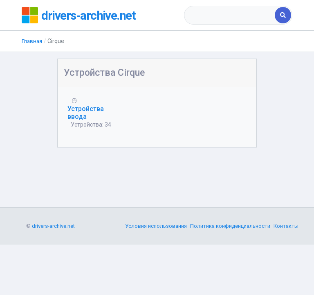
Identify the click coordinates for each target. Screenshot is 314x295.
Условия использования (156, 268)
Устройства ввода (85, 112)
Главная (32, 41)
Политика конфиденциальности (230, 268)
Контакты (286, 268)
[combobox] (230, 15)
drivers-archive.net (89, 15)
